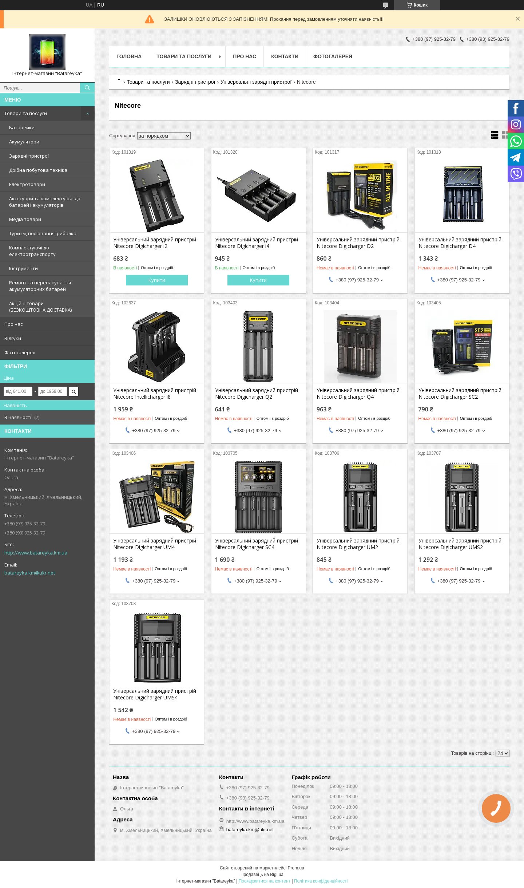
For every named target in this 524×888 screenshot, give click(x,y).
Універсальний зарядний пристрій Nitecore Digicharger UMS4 (154, 694)
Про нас (13, 324)
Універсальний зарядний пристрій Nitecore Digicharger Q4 (358, 393)
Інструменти (23, 268)
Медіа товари (25, 219)
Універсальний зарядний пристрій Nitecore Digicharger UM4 (154, 543)
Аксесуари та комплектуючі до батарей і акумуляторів (44, 201)
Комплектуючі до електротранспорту (32, 250)
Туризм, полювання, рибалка (42, 233)
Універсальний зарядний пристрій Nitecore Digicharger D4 (459, 242)
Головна (129, 56)
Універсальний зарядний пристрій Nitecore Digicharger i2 (154, 242)
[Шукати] (87, 87)
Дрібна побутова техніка (38, 170)
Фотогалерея (19, 352)
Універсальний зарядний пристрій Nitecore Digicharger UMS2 (459, 543)
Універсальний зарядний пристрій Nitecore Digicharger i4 (256, 242)
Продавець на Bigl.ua (262, 874)
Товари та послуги (25, 113)
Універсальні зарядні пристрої (256, 82)
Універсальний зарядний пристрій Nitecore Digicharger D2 (358, 242)
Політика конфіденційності (321, 881)
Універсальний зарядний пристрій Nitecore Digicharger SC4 (256, 543)
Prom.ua (296, 868)
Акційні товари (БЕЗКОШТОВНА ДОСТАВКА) (40, 306)
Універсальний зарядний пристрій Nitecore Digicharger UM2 (358, 543)
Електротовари (27, 184)
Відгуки (12, 338)
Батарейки (22, 127)
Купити (156, 280)
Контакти (284, 56)
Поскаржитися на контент (264, 881)
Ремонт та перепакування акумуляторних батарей (40, 285)
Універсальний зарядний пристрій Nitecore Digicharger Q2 (256, 393)
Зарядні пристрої (29, 156)
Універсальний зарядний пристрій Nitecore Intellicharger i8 (154, 393)
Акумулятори (24, 141)
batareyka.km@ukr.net (29, 572)
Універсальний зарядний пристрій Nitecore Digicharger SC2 (459, 393)
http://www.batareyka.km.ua (35, 552)
